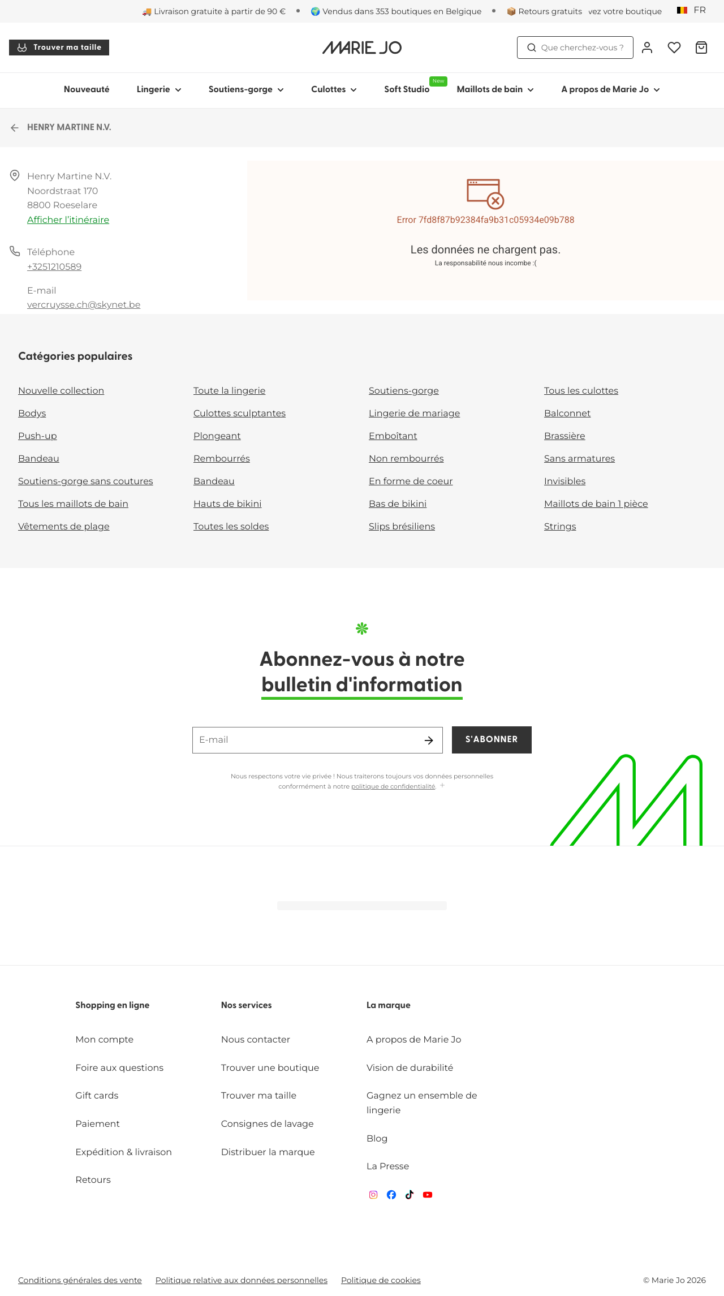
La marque (389, 1005)
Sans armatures (579, 459)
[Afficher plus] (442, 786)
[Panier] (701, 47)
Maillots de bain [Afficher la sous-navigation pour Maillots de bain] (495, 89)
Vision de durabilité (410, 1068)
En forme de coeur (411, 481)
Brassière (564, 436)
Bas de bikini (397, 504)
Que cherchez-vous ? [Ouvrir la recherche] (575, 47)
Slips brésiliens (402, 527)
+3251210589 (54, 267)
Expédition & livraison (123, 1152)
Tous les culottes (581, 391)
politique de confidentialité (393, 786)
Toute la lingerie (229, 391)
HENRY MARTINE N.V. (60, 128)
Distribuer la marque (268, 1152)
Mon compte (104, 1040)
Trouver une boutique (270, 1068)
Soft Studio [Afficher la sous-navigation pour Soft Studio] (413, 85)
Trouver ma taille (59, 47)
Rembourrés (221, 459)
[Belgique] (695, 10)
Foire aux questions (119, 1068)
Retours (92, 1180)
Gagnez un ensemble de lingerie (422, 1103)
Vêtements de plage (64, 527)
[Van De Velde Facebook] (391, 1197)
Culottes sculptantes (239, 413)
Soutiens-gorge (404, 391)
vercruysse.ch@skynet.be (83, 305)
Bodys (32, 413)
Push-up (37, 436)
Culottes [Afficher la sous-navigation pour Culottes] (334, 89)
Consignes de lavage (267, 1124)
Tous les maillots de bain (73, 504)
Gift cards (96, 1096)
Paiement (97, 1124)
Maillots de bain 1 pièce (596, 504)
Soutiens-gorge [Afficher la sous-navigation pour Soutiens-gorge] (246, 89)
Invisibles (564, 481)
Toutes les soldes (231, 527)
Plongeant (217, 436)
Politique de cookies (381, 1280)
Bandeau (38, 459)
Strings (560, 527)
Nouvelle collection (61, 391)
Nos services (246, 1005)
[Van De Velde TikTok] (409, 1197)
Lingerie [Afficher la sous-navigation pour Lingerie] (159, 89)
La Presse (388, 1166)
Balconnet (567, 413)
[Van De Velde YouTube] (427, 1197)
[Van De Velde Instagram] (373, 1197)
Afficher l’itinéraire (68, 220)
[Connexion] (647, 47)
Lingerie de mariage (414, 413)
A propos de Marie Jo (414, 1040)
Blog (377, 1139)
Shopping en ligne (112, 1005)
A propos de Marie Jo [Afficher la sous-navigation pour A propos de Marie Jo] (610, 89)
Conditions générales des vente (80, 1280)
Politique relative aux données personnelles (241, 1280)
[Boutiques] (610, 11)
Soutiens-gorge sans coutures (85, 481)
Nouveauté (87, 89)
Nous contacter (256, 1040)
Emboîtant (393, 436)
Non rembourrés (406, 459)
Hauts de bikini (227, 504)
